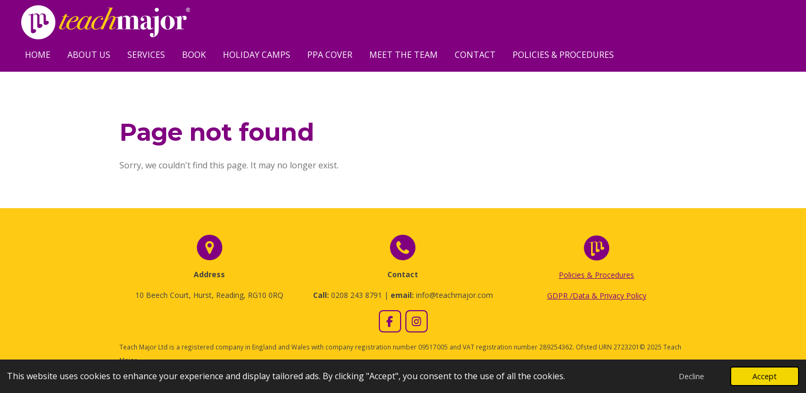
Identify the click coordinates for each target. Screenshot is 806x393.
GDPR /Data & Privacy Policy (596, 296)
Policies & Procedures (596, 275)
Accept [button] (764, 376)
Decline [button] (691, 376)
